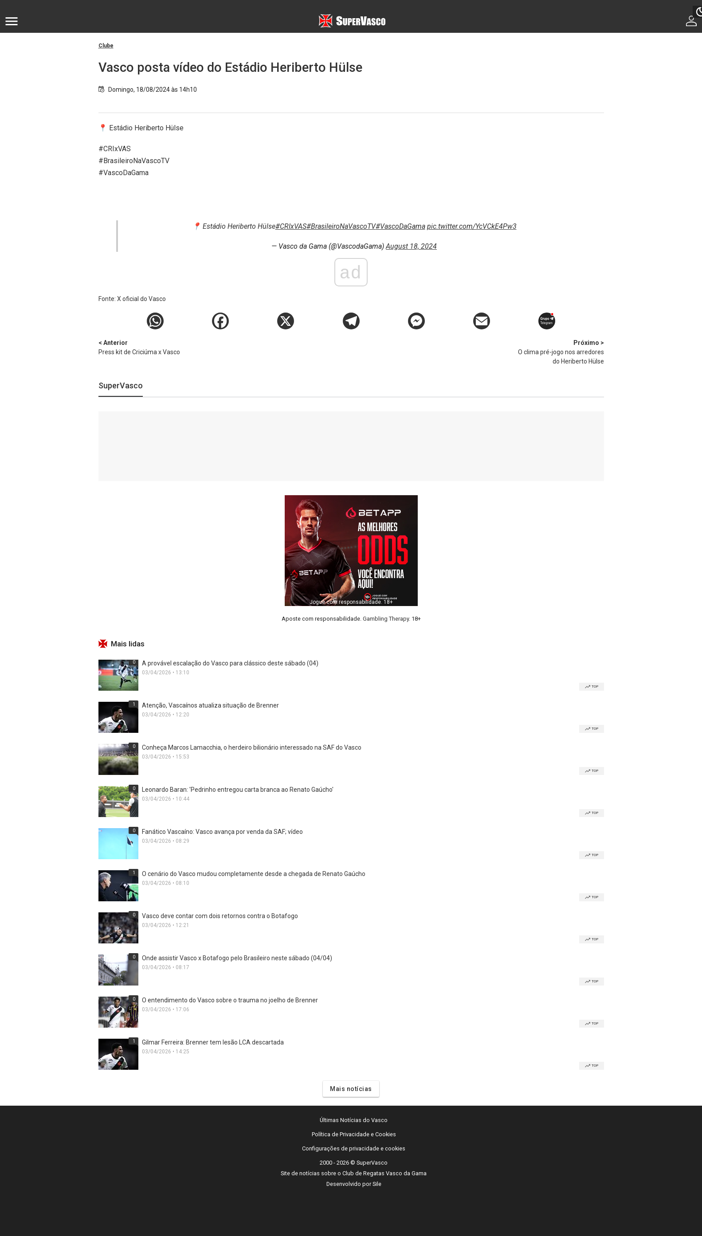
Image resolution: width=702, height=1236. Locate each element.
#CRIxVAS (290, 226)
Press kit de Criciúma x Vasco (145, 347)
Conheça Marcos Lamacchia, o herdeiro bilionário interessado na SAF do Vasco (251, 747)
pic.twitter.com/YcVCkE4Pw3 (472, 226)
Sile (377, 1184)
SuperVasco (120, 385)
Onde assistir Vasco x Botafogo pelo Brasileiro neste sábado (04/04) (237, 958)
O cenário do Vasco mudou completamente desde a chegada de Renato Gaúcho (253, 873)
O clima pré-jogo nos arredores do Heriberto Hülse (557, 351)
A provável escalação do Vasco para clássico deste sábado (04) (230, 663)
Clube (106, 46)
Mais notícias (351, 1088)
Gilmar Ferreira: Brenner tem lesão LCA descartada (213, 1042)
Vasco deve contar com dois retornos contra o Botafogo (220, 915)
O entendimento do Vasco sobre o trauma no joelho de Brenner (230, 1000)
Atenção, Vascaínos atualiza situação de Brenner (210, 705)
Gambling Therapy (386, 618)
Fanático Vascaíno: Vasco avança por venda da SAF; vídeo (222, 831)
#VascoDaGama (400, 226)
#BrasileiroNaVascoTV (341, 226)
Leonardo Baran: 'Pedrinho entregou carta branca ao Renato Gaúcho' (237, 789)
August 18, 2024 (411, 246)
